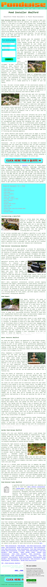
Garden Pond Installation (9, 550)
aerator (10, 277)
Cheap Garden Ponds (28, 552)
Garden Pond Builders (25, 557)
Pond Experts (21, 575)
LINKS (28, 8)
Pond (2, 165)
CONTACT (36, 8)
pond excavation (35, 504)
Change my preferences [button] (31, 582)
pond (18, 40)
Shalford (24, 165)
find (6, 522)
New (12, 575)
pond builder (20, 133)
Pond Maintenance (13, 558)
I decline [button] (33, 580)
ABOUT (32, 8)
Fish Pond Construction (34, 545)
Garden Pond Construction (25, 547)
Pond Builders (13, 557)
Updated (16, 575)
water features (40, 535)
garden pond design (37, 496)
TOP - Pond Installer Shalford (10, 563)
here (41, 543)
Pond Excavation (11, 547)
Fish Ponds (21, 550)
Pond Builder (21, 545)
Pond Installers (31, 555)
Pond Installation (10, 545)
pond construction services (15, 516)
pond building (23, 143)
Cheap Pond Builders (32, 550)
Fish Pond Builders (19, 554)
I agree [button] (28, 580)
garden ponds (20, 488)
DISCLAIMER (42, 8)
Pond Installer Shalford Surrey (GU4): (13, 20)
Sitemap (2, 575)
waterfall (14, 236)
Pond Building (37, 557)
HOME (24, 8)
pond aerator (21, 249)
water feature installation (36, 486)
